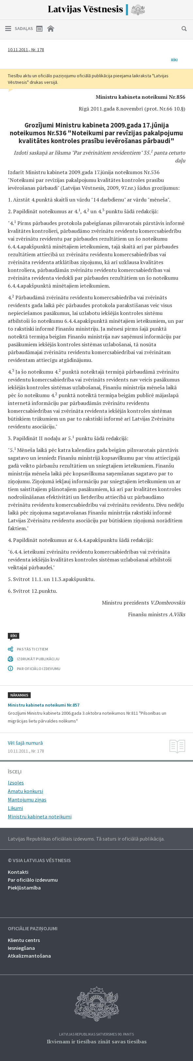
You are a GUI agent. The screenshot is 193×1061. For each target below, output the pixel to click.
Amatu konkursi (25, 791)
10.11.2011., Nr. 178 (26, 49)
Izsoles (16, 782)
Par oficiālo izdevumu (33, 879)
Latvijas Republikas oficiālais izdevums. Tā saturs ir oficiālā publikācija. (86, 838)
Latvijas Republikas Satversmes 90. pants (96, 1034)
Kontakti (18, 872)
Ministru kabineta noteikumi (40, 816)
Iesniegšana (21, 948)
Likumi (15, 808)
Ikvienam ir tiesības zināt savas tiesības (97, 1041)
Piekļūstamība (24, 887)
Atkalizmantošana (29, 955)
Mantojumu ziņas (27, 799)
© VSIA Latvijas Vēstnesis (39, 860)
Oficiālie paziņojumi (32, 929)
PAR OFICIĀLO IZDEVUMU (38, 668)
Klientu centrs (24, 940)
